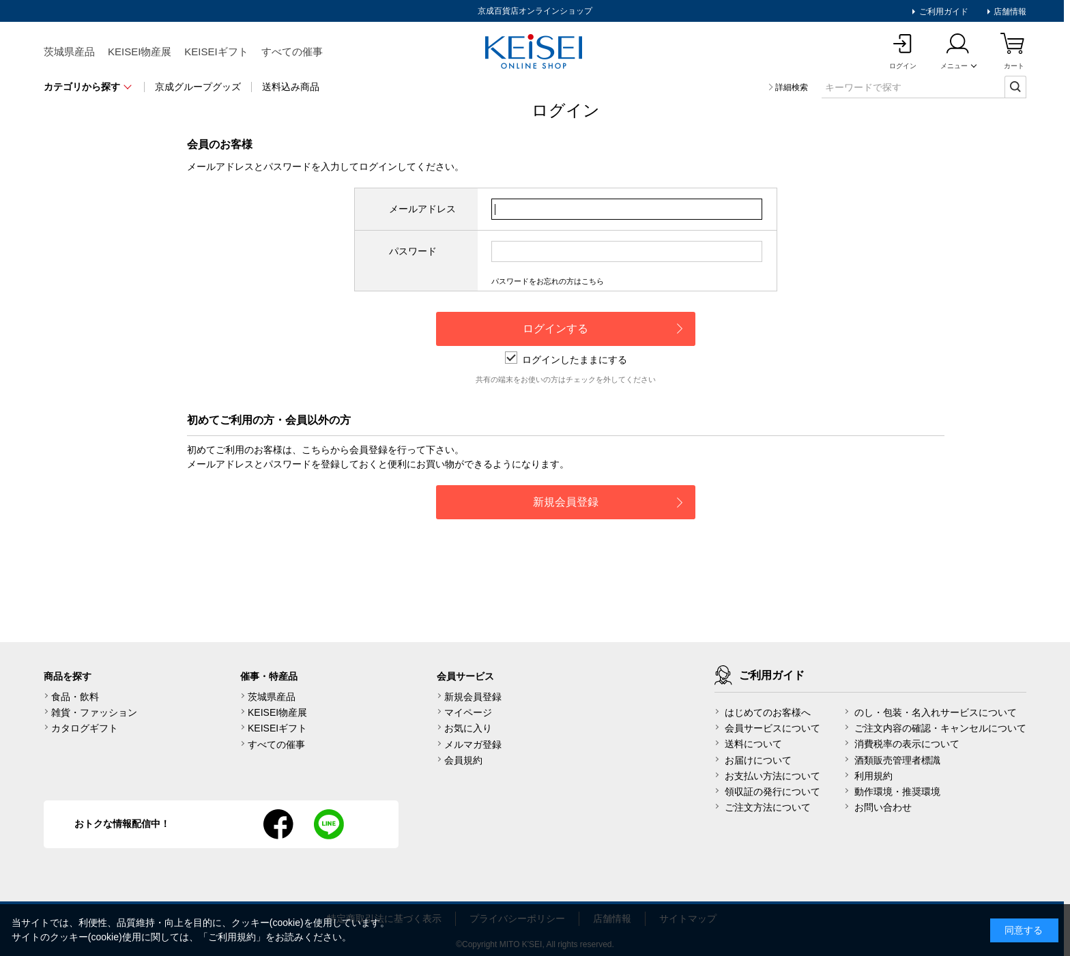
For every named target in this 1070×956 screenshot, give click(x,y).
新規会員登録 (473, 696)
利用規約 (873, 775)
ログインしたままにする (566, 359)
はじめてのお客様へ (768, 712)
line (329, 824)
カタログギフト (84, 728)
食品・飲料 (75, 696)
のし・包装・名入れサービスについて (935, 712)
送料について (753, 743)
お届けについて (758, 760)
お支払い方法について (772, 775)
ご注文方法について (768, 807)
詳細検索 (791, 87)
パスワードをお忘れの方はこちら (547, 281)
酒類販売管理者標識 (897, 760)
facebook (278, 824)
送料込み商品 (290, 86)
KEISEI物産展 (139, 51)
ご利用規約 (232, 936)
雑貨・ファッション (94, 712)
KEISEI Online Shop (535, 52)
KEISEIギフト (216, 51)
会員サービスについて (772, 728)
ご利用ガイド (942, 11)
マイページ (468, 712)
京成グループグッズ (198, 86)
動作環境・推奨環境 (897, 791)
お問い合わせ (883, 807)
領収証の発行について (772, 791)
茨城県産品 (69, 51)
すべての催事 (292, 51)
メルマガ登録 (473, 744)
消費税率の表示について (906, 743)
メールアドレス (422, 208)
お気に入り (468, 728)
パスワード (413, 251)
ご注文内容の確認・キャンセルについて (940, 728)
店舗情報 (1009, 11)
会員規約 (463, 760)
